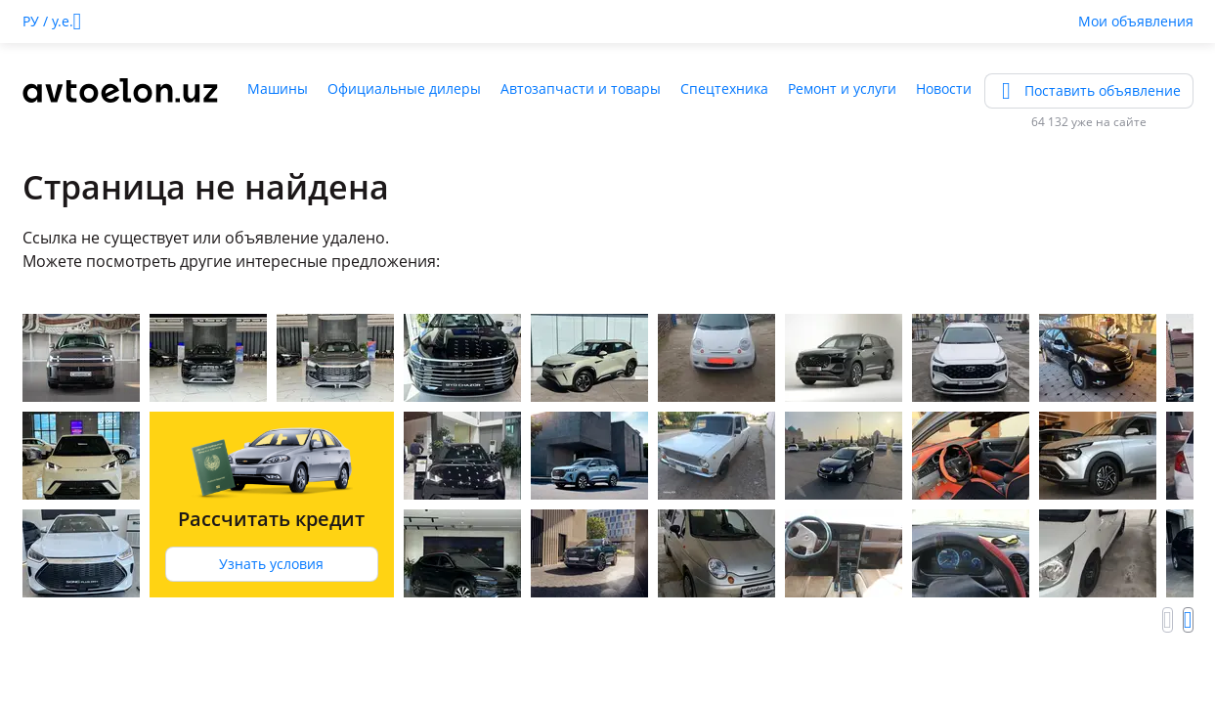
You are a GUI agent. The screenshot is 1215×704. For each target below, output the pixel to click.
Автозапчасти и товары (580, 88)
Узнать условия (271, 563)
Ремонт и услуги (842, 88)
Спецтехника (724, 88)
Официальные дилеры (404, 88)
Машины (277, 88)
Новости (944, 88)
